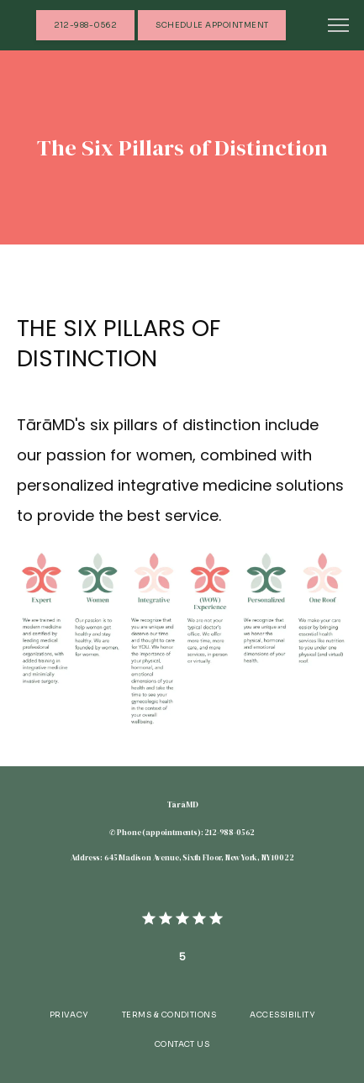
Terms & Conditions (169, 1015)
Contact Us (182, 1044)
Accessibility (282, 1015)
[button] (339, 27)
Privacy (69, 1015)
